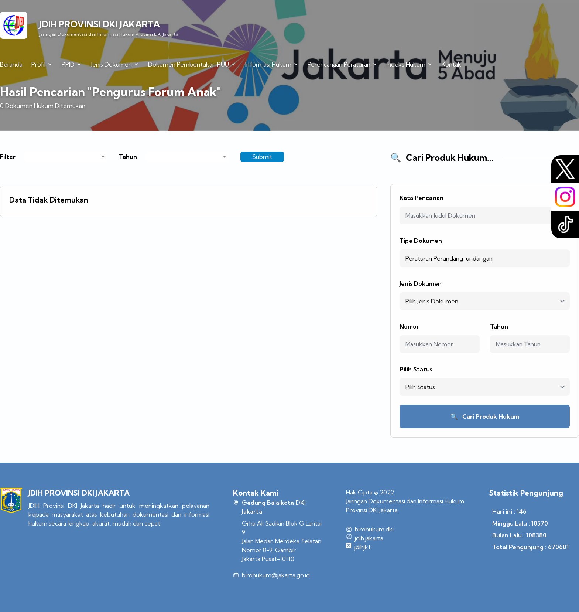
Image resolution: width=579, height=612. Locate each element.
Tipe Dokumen (421, 240)
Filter (8, 156)
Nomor (409, 326)
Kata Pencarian (421, 197)
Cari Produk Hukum (484, 416)
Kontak (451, 64)
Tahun (128, 156)
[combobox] (65, 157)
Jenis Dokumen (421, 283)
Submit (262, 156)
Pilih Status (416, 369)
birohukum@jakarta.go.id (276, 575)
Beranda (11, 64)
